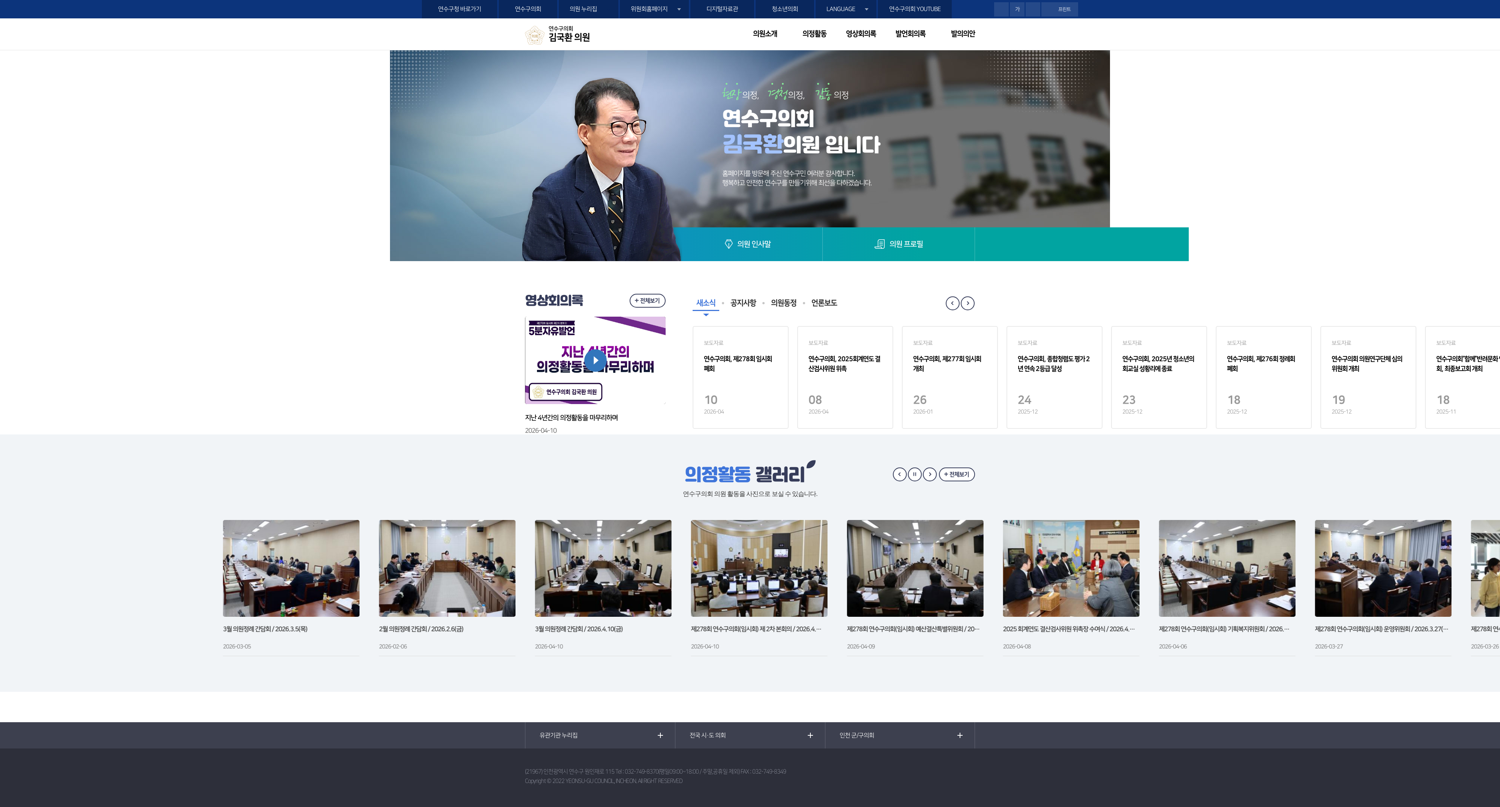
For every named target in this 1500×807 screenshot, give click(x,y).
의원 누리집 (583, 9)
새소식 (706, 303)
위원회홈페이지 (649, 9)
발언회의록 (911, 34)
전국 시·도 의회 (708, 735)
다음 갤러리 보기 (930, 474)
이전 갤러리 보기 (900, 474)
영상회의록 (861, 34)
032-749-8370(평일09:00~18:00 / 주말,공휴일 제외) (682, 771)
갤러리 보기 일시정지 (915, 474)
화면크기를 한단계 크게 (1001, 9)
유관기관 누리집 (559, 735)
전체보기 (650, 301)
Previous (953, 303)
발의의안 (963, 34)
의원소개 (765, 34)
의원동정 (783, 303)
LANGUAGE (840, 9)
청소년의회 (785, 9)
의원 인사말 (754, 244)
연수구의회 (528, 9)
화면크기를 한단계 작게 (1033, 9)
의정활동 (814, 34)
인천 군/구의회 (857, 735)
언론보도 (824, 303)
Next (968, 303)
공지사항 (743, 303)
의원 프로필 (906, 244)
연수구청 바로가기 (459, 9)
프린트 (1064, 9)
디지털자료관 (722, 9)
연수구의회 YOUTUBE (914, 9)
